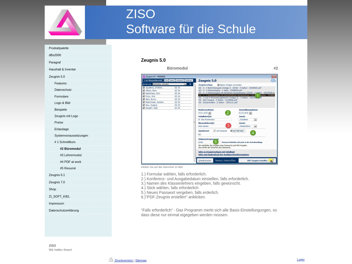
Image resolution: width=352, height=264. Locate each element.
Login (301, 259)
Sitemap (140, 260)
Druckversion (121, 260)
